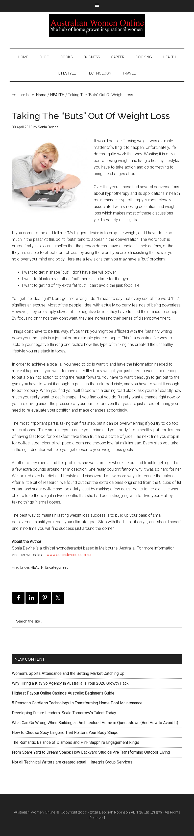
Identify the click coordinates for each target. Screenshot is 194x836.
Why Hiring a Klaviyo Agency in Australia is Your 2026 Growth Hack (70, 683)
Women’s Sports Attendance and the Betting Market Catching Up (68, 673)
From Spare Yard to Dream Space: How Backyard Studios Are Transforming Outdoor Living (91, 752)
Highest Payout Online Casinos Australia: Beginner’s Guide (63, 693)
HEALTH (37, 567)
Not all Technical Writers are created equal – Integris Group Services (72, 762)
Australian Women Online (97, 25)
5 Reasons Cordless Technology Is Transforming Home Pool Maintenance (77, 703)
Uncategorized (56, 567)
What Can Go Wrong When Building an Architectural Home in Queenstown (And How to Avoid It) (95, 722)
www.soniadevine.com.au (68, 554)
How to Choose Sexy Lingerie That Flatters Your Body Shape (65, 732)
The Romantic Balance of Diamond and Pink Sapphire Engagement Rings (75, 742)
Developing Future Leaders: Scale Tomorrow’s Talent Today (64, 712)
